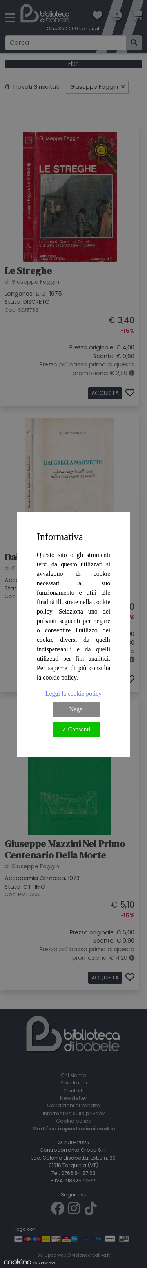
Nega (76, 709)
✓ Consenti (76, 729)
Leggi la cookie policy (73, 693)
